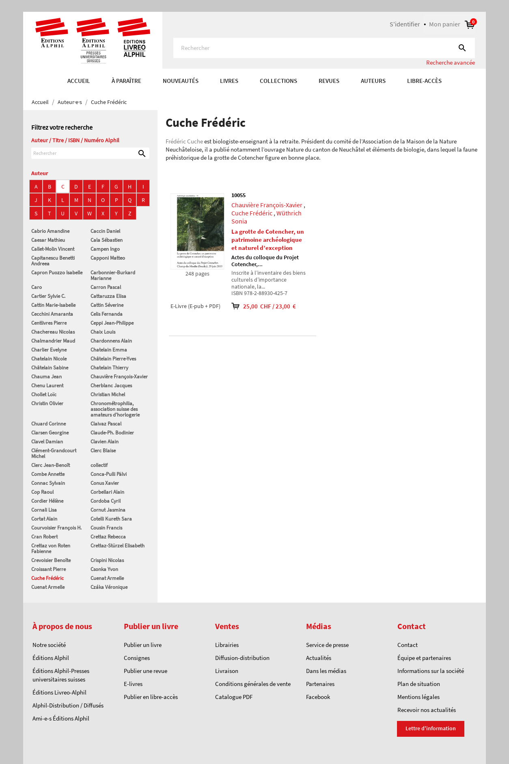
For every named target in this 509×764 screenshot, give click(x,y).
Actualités (318, 658)
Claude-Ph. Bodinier (112, 432)
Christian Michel (108, 394)
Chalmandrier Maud (53, 340)
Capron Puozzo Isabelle (56, 272)
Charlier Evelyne (49, 349)
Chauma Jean (46, 376)
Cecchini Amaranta (52, 313)
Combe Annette (48, 474)
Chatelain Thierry (109, 367)
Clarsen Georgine (50, 432)
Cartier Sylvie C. (48, 296)
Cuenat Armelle (107, 578)
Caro (36, 287)
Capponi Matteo (108, 257)
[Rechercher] (324, 48)
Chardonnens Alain (111, 340)
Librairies (227, 645)
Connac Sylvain (48, 483)
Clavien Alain (105, 441)
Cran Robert (44, 536)
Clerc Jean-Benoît (50, 465)
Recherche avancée (450, 62)
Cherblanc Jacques (111, 385)
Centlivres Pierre (49, 322)
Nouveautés (180, 81)
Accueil (78, 81)
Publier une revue (145, 671)
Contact (407, 645)
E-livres (133, 684)
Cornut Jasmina (108, 509)
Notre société (49, 645)
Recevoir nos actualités (426, 710)
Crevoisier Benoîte (51, 560)
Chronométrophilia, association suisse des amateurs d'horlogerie (115, 409)
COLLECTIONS (278, 81)
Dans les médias (326, 671)
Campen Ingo (105, 248)
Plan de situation (418, 684)
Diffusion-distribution (242, 658)
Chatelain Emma (109, 349)
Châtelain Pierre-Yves (113, 358)
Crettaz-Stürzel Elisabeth (118, 545)
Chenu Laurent (47, 385)
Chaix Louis (103, 331)
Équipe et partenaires (424, 658)
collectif (99, 465)
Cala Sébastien (107, 240)
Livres (229, 81)
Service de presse (327, 645)
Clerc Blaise (103, 450)
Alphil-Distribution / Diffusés (68, 705)
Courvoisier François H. (56, 527)
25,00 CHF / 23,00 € (264, 306)
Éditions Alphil (50, 658)
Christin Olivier (47, 403)
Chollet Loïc (43, 394)
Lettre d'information (430, 728)
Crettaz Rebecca (108, 536)
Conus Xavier (105, 483)
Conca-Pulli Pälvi (109, 474)
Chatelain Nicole (49, 358)
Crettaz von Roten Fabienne (50, 548)
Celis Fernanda (107, 313)
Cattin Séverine (107, 305)
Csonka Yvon (104, 569)
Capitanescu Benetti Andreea (53, 260)
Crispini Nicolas (107, 560)
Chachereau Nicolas (53, 331)
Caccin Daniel (105, 231)
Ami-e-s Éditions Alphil (60, 718)
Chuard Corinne (48, 423)
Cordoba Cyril (106, 500)
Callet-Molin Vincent (52, 248)
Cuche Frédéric (47, 578)
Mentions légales (418, 697)
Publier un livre (143, 645)
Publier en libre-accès (151, 697)
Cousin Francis (106, 527)
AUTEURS (373, 81)
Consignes (137, 658)
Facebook (318, 697)
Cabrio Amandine (50, 231)
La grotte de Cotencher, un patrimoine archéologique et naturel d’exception (267, 240)
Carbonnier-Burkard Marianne (113, 275)
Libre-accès (424, 81)
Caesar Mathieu (48, 240)
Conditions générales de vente (253, 684)
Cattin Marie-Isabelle (53, 305)
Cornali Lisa (44, 509)
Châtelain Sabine (49, 367)
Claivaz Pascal (106, 423)
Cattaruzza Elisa (108, 296)
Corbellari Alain (107, 491)
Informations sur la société (430, 671)
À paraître (126, 81)
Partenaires (320, 684)
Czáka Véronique (109, 587)
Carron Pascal (106, 287)
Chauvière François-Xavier (119, 376)
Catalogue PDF (233, 697)
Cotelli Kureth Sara (111, 518)
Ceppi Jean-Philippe (112, 322)
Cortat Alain (44, 518)
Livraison (226, 671)
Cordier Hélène (47, 500)
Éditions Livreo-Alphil (59, 692)
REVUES (329, 81)
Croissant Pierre (48, 569)
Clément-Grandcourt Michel (53, 453)
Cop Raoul (42, 491)
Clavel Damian (47, 441)
